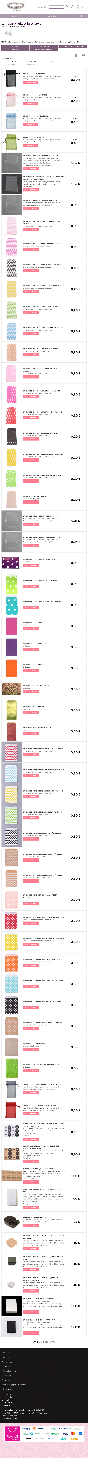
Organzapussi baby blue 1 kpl (35, 116)
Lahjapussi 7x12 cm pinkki (33, 622)
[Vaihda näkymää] (83, 56)
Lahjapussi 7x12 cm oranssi (34, 665)
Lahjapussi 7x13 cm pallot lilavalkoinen (39, 559)
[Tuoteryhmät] (39, 7)
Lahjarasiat (15, 46)
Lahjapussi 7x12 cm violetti (34, 644)
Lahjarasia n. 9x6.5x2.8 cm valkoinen (38, 1299)
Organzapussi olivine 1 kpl (34, 137)
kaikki (47, 1341)
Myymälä (6, 1366)
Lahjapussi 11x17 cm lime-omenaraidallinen (41, 1065)
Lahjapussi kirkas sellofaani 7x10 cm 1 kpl (40, 156)
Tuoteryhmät (52, 16)
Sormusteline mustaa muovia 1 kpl (37, 1217)
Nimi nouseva (10, 61)
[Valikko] (81, 16)
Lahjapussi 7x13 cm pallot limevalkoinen (40, 580)
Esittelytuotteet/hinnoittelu (44, 50)
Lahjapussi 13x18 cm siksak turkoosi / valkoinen (43, 770)
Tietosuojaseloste (10, 1389)
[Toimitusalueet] (72, 7)
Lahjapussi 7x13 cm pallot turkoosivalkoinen (42, 601)
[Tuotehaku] (56, 7)
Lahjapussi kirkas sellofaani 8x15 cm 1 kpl (41, 200)
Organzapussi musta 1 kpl (34, 74)
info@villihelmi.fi (9, 1416)
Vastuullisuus (8, 1362)
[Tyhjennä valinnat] (76, 56)
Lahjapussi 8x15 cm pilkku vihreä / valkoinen (42, 475)
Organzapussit (44, 46)
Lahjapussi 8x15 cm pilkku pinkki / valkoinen (41, 391)
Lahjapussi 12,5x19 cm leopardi (36, 686)
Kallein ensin (31, 64)
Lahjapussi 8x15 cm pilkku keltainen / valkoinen (43, 454)
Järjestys (7, 58)
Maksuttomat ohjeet (11, 1371)
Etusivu (15, 16)
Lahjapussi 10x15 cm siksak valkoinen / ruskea (42, 875)
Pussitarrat (15, 50)
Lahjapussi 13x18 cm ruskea (34, 1044)
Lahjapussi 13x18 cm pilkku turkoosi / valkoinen (43, 980)
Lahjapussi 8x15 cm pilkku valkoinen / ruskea (42, 349)
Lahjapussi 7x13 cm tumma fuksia (37, 728)
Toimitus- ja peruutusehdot (14, 1385)
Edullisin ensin (31, 61)
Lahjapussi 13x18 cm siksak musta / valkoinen (42, 833)
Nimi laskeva (9, 64)
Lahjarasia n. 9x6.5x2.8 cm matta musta (39, 1320)
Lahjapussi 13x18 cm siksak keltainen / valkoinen (43, 791)
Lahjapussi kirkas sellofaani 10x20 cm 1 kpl (41, 537)
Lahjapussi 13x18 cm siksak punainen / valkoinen (43, 749)
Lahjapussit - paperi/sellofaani (72, 46)
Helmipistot (7, 1375)
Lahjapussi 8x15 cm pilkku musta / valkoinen (42, 433)
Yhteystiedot (7, 1380)
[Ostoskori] (83, 7)
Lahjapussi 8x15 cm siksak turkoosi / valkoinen (43, 328)
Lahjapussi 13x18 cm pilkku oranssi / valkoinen (43, 959)
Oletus (49, 61)
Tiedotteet (6, 1357)
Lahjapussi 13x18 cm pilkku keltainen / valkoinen (43, 938)
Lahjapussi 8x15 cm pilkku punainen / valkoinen (43, 412)
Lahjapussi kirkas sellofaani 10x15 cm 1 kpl (41, 516)
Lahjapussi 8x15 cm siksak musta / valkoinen (42, 265)
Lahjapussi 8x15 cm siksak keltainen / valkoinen (43, 286)
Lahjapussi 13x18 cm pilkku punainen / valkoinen (43, 917)
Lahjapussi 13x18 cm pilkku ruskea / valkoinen (42, 1022)
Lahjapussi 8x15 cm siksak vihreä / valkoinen (42, 307)
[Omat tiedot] (78, 7)
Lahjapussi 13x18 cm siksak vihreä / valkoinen (42, 812)
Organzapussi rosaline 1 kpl (35, 95)
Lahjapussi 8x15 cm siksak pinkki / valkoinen (42, 243)
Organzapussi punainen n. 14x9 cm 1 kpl (39, 1105)
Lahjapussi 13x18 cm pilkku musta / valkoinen (42, 1001)
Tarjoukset (6, 1353)
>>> (53, 1341)
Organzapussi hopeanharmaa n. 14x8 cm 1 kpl (42, 1084)
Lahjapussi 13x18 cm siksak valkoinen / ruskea (42, 854)
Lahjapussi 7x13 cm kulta (33, 707)
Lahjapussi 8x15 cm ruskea (34, 496)
